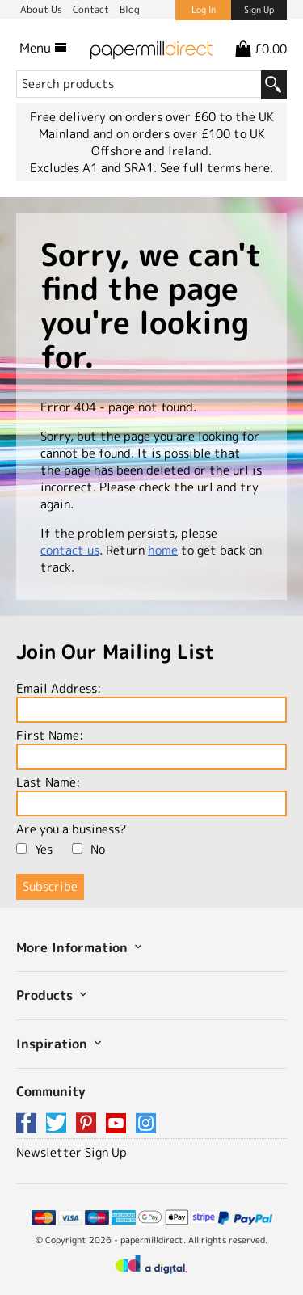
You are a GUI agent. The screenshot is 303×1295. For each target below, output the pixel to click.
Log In (203, 9)
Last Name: (151, 795)
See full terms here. (216, 167)
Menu (43, 48)
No (88, 849)
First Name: (151, 748)
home (163, 550)
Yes (34, 849)
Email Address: (151, 701)
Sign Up (259, 9)
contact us (69, 550)
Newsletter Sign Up (71, 1152)
